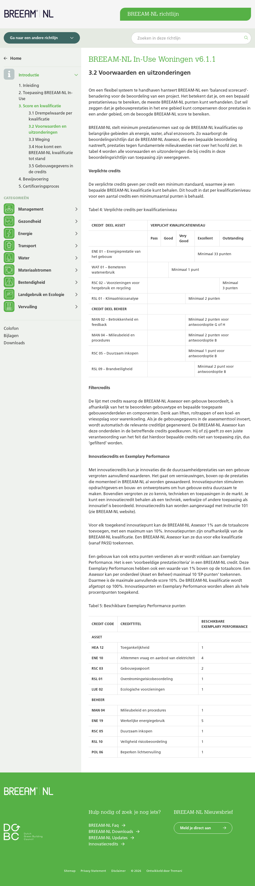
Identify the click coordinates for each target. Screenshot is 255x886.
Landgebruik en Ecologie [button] (34, 295)
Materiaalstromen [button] (27, 270)
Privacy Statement (93, 871)
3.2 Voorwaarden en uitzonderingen (47, 129)
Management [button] (23, 209)
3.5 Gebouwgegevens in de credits (51, 168)
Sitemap (69, 871)
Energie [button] (18, 234)
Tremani (176, 871)
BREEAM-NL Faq (104, 825)
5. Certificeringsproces (39, 186)
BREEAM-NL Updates (108, 837)
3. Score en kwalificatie (40, 105)
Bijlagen (11, 335)
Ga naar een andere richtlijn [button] (34, 37)
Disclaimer (118, 871)
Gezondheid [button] (22, 221)
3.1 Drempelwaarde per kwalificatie (50, 116)
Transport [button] (20, 246)
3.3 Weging (39, 139)
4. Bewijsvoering (34, 179)
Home (15, 58)
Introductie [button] (29, 74)
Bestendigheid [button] (24, 282)
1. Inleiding (29, 85)
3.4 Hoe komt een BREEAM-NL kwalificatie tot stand (51, 152)
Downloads (14, 342)
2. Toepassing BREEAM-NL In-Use (45, 95)
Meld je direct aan (195, 828)
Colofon (11, 328)
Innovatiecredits (103, 843)
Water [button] (16, 258)
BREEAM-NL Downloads (111, 831)
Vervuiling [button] (20, 307)
